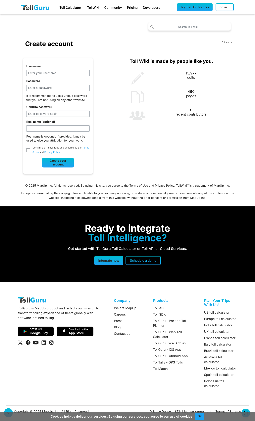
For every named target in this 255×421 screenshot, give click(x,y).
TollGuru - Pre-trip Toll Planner (169, 323)
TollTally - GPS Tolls (168, 362)
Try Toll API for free (194, 7)
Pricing (132, 8)
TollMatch (160, 369)
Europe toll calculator (220, 319)
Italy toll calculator (217, 344)
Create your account (58, 162)
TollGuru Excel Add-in (169, 343)
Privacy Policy (52, 152)
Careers (120, 314)
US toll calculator (217, 312)
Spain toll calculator (218, 375)
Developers (151, 8)
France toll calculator (219, 338)
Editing (227, 42)
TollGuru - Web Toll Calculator (167, 334)
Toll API (158, 308)
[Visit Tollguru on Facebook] (28, 342)
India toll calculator (218, 325)
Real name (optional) (40, 121)
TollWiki (93, 8)
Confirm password (39, 107)
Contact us (122, 334)
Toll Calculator (70, 8)
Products (161, 300)
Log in (222, 7)
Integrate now (108, 261)
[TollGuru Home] (35, 7)
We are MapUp (125, 308)
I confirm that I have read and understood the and (60, 150)
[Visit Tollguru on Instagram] (51, 342)
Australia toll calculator (213, 359)
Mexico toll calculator (220, 368)
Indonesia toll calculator (214, 383)
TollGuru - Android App (170, 356)
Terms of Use (138, 185)
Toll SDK (159, 314)
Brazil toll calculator (218, 351)
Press (118, 321)
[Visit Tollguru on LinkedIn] (43, 342)
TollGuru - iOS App (167, 350)
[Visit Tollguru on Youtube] (36, 342)
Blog (117, 327)
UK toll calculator (217, 332)
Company (122, 300)
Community (113, 8)
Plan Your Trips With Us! (217, 302)
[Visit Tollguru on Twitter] (20, 342)
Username (33, 66)
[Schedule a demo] (143, 260)
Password (33, 81)
